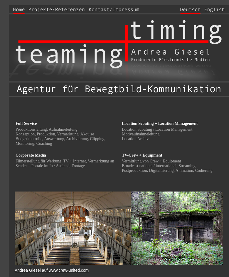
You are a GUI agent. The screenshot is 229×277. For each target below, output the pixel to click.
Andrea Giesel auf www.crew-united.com (52, 270)
